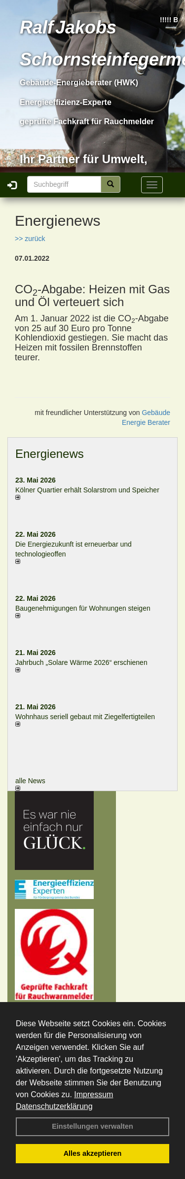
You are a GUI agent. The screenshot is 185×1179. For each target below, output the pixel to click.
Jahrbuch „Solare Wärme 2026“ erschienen (81, 662)
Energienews (49, 453)
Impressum (93, 1094)
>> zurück (30, 239)
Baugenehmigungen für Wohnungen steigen (82, 608)
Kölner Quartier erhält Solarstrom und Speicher (87, 490)
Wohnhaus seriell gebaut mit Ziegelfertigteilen (85, 717)
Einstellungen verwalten (92, 1126)
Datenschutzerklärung (54, 1106)
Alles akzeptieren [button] (93, 1153)
